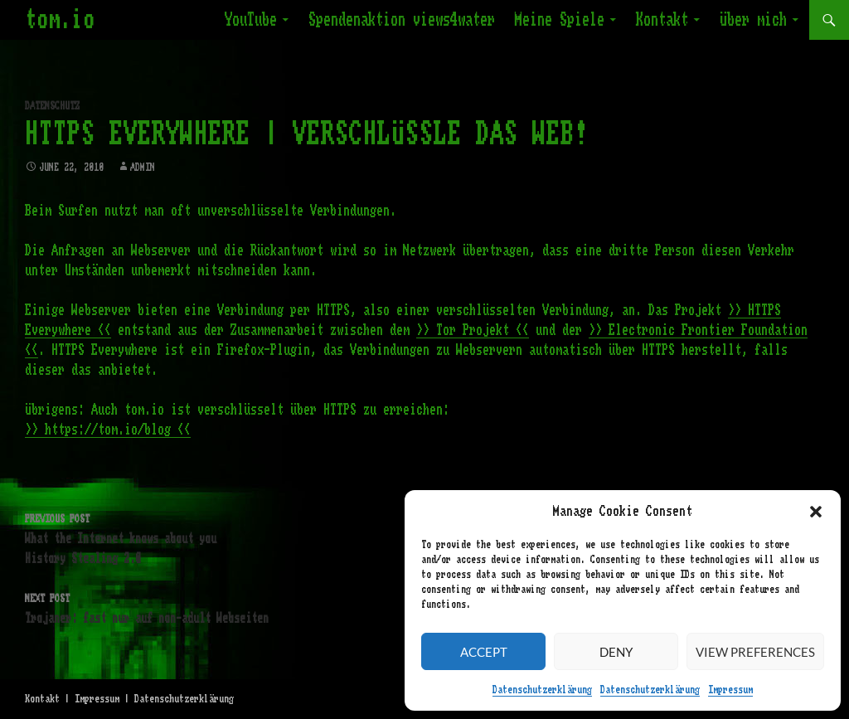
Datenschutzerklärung (542, 690)
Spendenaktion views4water (401, 19)
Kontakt (662, 19)
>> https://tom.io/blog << (108, 429)
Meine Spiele (559, 19)
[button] (816, 511)
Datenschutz (52, 106)
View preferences (755, 651)
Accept (483, 651)
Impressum (730, 690)
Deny (616, 651)
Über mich (753, 19)
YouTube (251, 19)
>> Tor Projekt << (472, 330)
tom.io (60, 20)
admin (142, 167)
